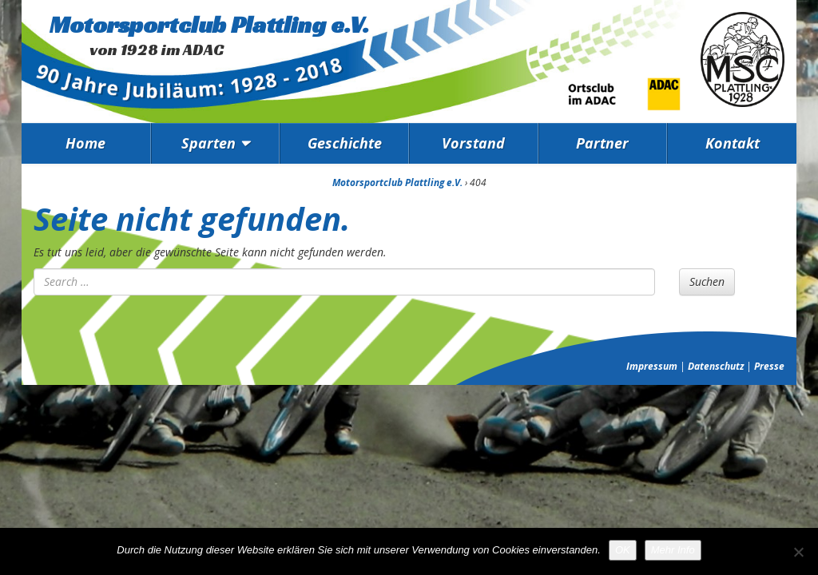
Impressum (651, 366)
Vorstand (473, 143)
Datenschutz (716, 366)
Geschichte (345, 143)
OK (622, 550)
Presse (769, 366)
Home (85, 143)
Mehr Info (673, 550)
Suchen (707, 281)
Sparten (208, 143)
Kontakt (732, 143)
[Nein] (798, 552)
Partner (602, 143)
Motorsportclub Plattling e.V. (209, 25)
